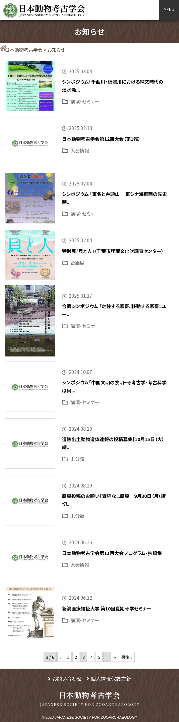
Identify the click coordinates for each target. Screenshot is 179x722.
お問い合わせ (66, 678)
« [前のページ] (61, 657)
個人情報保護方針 (111, 678)
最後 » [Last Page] (126, 657)
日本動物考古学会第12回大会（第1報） (101, 138)
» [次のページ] (115, 657)
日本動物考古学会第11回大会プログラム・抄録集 (112, 553)
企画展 (77, 262)
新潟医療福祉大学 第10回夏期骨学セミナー (107, 608)
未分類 (77, 459)
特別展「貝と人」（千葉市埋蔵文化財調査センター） (113, 251)
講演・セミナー (85, 101)
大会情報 (79, 150)
